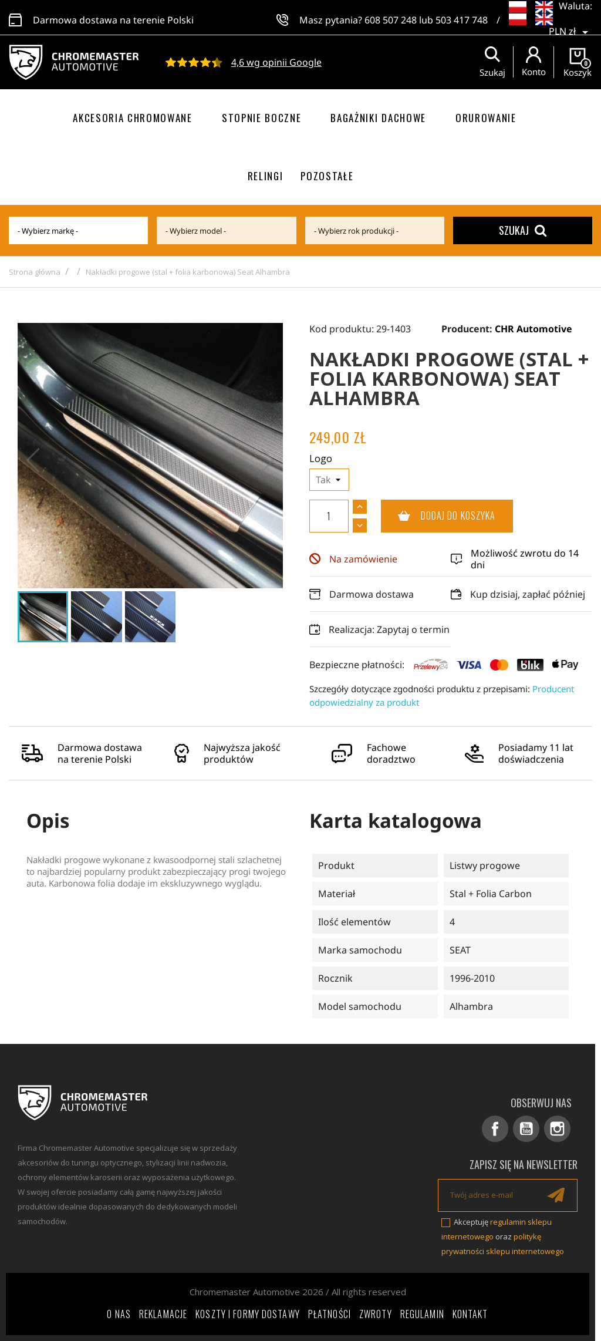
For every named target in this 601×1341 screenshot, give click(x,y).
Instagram (557, 1128)
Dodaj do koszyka (438, 516)
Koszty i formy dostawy (247, 1314)
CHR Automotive (533, 328)
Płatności (329, 1314)
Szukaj (522, 230)
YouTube (526, 1128)
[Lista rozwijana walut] (570, 23)
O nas (119, 1314)
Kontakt (470, 1314)
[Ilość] (329, 516)
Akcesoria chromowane (133, 117)
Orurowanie (485, 117)
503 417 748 (461, 17)
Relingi (265, 176)
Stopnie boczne (262, 117)
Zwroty (375, 1314)
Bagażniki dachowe (378, 117)
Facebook (495, 1128)
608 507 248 (390, 17)
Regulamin (422, 1314)
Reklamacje (163, 1314)
